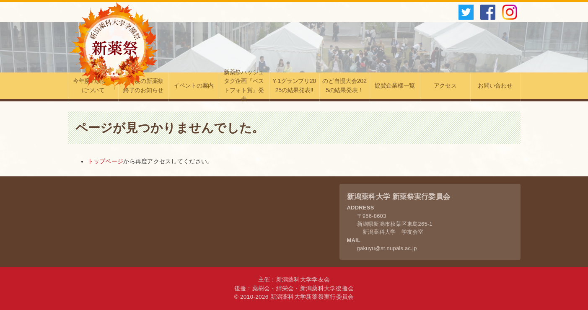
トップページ (106, 161)
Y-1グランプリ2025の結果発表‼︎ (294, 85)
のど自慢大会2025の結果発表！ (344, 85)
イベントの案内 (194, 85)
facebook (487, 12)
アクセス (445, 85)
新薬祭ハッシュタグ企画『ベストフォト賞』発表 (244, 86)
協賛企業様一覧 (395, 85)
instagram (509, 12)
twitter (466, 12)
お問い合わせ (495, 85)
